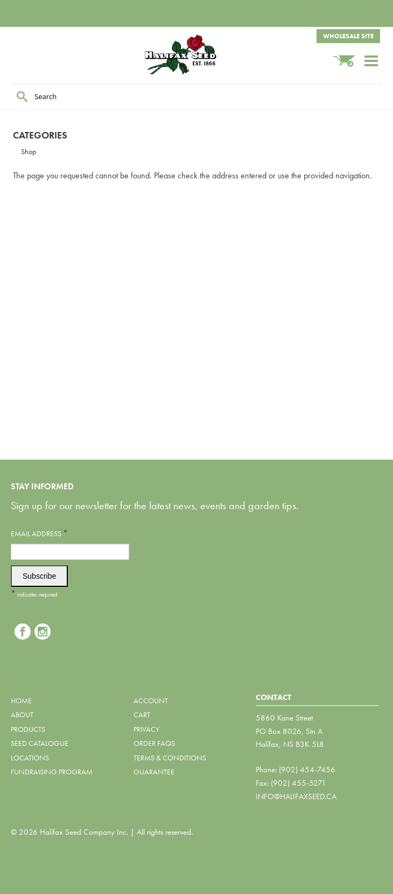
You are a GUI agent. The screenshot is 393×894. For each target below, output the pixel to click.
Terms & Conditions (170, 758)
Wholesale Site (348, 36)
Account (151, 700)
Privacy (146, 729)
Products (28, 729)
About (22, 714)
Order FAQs (154, 743)
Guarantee (154, 772)
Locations (30, 758)
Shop (28, 151)
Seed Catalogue (39, 743)
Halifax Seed (196, 54)
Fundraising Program (52, 772)
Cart (142, 714)
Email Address (39, 533)
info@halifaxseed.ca (296, 796)
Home (21, 700)
